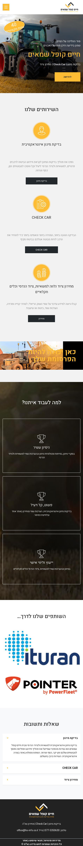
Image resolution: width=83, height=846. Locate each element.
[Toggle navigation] (6, 7)
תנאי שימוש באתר (32, 840)
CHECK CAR (70, 768)
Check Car (41, 249)
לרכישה (67, 77)
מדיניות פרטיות (52, 840)
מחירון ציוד (71, 780)
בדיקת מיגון (41, 180)
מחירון (41, 318)
